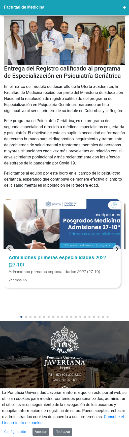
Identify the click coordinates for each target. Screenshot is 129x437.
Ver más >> (18, 280)
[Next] (116, 249)
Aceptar (41, 432)
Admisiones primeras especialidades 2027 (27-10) (58, 261)
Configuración (15, 432)
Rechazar (62, 432)
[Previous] (10, 249)
